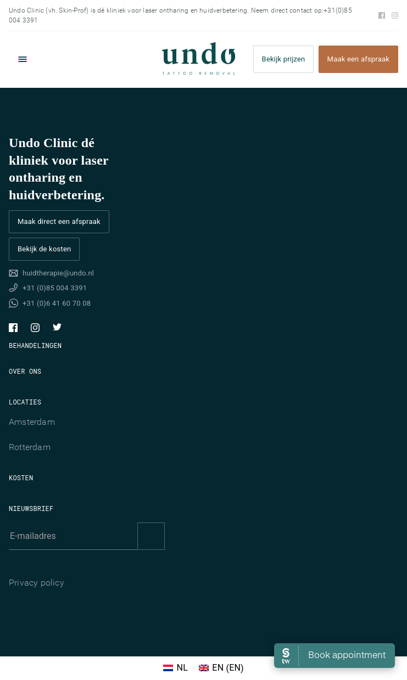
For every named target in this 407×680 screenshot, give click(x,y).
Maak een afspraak (358, 59)
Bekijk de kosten (44, 249)
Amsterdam (32, 422)
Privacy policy (36, 582)
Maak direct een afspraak (59, 221)
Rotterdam (30, 447)
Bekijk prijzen (283, 59)
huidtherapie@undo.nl (58, 273)
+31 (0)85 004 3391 (55, 287)
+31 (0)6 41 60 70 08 (57, 303)
